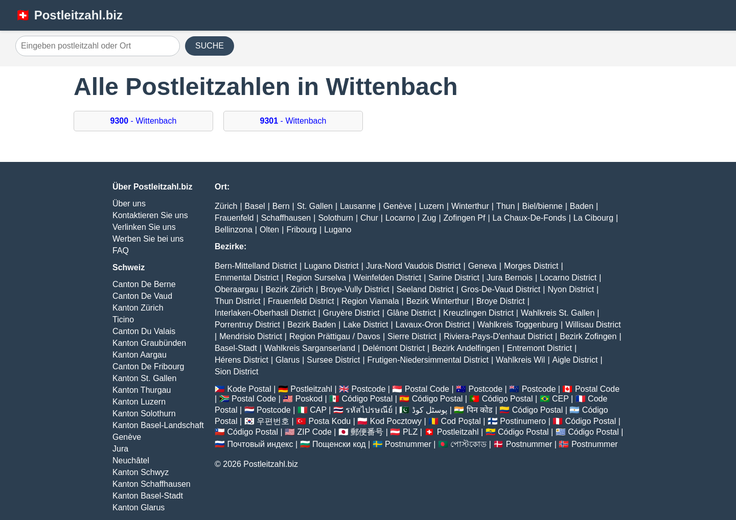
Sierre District (411, 336)
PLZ (410, 432)
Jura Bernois (510, 277)
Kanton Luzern (139, 401)
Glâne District (411, 313)
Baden (581, 206)
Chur (369, 218)
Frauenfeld (234, 218)
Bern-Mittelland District (256, 266)
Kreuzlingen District (478, 313)
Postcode (369, 389)
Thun (505, 206)
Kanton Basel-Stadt (147, 495)
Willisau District (592, 324)
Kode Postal (249, 389)
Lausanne (358, 206)
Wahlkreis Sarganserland (309, 348)
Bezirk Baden (311, 324)
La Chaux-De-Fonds (529, 218)
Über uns (129, 203)
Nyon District (570, 289)
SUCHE (209, 45)
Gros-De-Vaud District (500, 289)
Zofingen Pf (465, 218)
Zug (429, 218)
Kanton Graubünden (149, 343)
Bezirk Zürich (289, 289)
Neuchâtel (130, 460)
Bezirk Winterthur (437, 301)
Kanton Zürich (138, 307)
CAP (318, 410)
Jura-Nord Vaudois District (413, 266)
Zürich (226, 206)
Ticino (123, 319)
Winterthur (470, 206)
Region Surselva (316, 277)
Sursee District (333, 360)
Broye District (500, 301)
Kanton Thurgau (141, 390)
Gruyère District (351, 313)
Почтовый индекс (260, 444)
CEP (560, 398)
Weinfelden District (387, 277)
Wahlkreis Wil (520, 360)
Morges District (531, 266)
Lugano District (331, 266)
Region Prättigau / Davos (334, 336)
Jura (120, 448)
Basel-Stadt (236, 348)
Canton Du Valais (143, 331)
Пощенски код (339, 444)
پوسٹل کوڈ (429, 410)
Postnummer (408, 444)
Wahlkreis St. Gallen (557, 313)
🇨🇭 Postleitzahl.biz (69, 15)
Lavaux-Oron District (433, 324)
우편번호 (273, 421)
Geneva (482, 266)
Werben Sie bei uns (147, 238)
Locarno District (568, 277)
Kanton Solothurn (144, 413)
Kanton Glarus (138, 507)
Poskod (309, 398)
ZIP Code (314, 432)
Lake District (365, 324)
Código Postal (367, 398)
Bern (281, 206)
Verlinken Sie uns (144, 227)
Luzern (431, 206)
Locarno (400, 218)
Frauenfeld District (301, 301)
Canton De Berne (144, 284)
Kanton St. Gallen (144, 378)
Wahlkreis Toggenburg (517, 324)
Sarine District (453, 277)
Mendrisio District (250, 336)
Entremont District (539, 348)
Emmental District (247, 277)
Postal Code (427, 389)
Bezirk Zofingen (588, 336)
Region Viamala (370, 301)
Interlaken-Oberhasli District (265, 313)
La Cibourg (593, 218)
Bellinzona (233, 229)
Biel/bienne (542, 206)
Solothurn (335, 218)
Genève (126, 437)
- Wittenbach (143, 120)
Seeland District (425, 289)
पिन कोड (480, 410)
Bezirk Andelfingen (466, 348)
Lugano (337, 229)
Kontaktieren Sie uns (150, 215)
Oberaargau (236, 289)
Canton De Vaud (142, 296)
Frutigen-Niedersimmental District (428, 360)
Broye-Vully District (354, 289)
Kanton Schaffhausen (151, 484)
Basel (255, 206)
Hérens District (241, 360)
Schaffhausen (286, 218)
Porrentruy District (247, 324)
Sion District (236, 371)
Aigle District (575, 360)
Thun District (238, 301)
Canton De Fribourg (148, 366)
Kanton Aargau (139, 354)
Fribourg (301, 229)
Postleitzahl (311, 389)
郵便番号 (367, 432)
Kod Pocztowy (396, 421)
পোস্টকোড (468, 444)
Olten (269, 229)
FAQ (120, 250)
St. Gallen (315, 206)
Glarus (287, 360)
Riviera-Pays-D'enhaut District (498, 336)
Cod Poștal (461, 421)
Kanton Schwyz (140, 472)
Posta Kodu (329, 421)
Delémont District (393, 348)
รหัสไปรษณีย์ (369, 410)
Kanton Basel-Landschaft (158, 425)
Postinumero (523, 421)
